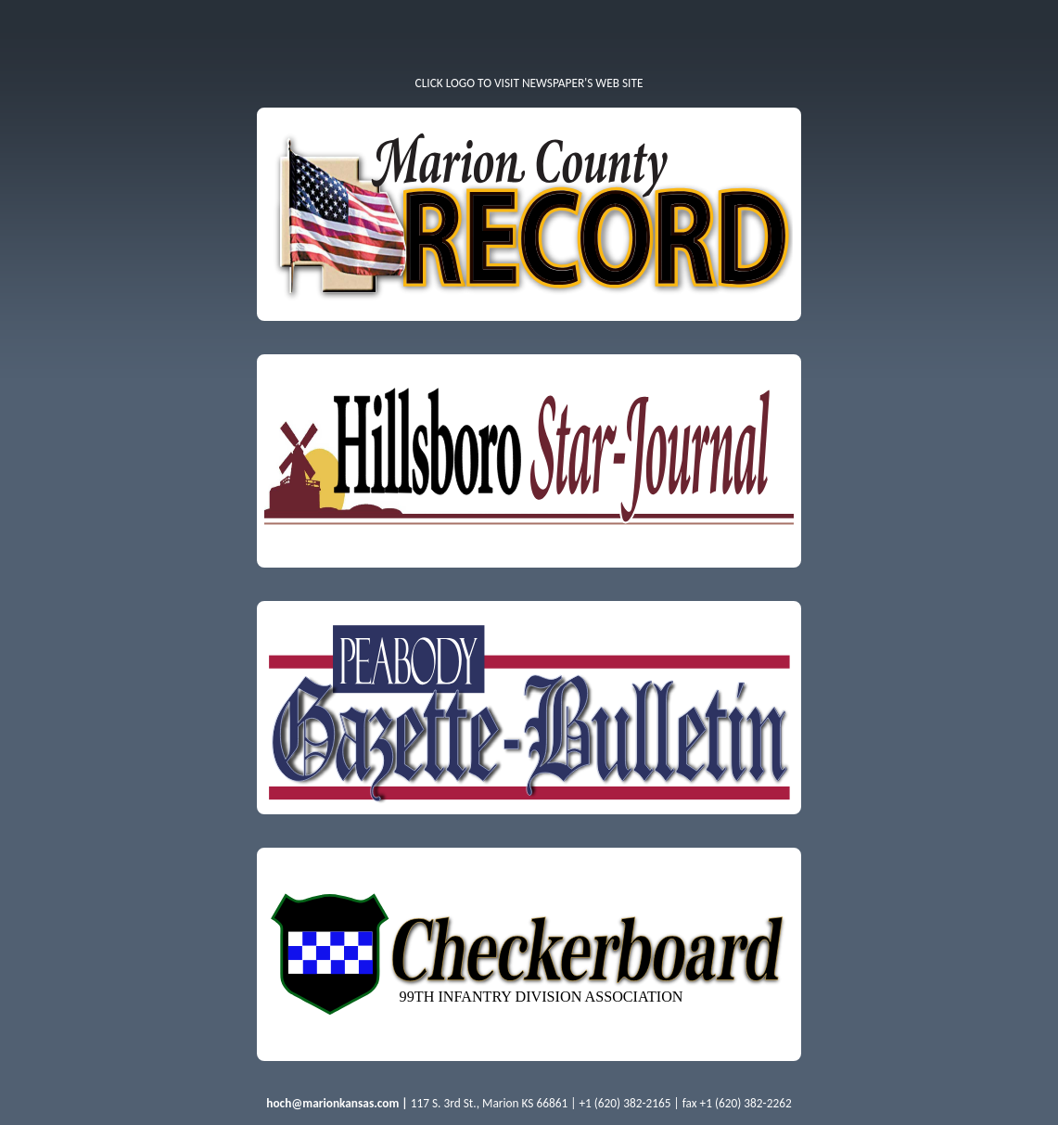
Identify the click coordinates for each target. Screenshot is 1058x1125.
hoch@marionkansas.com (332, 1103)
